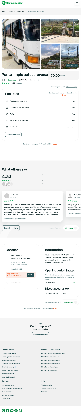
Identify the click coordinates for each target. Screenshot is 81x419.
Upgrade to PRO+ (46, 144)
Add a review (71, 228)
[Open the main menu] (77, 3)
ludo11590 (14, 195)
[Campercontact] (13, 3)
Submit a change (71, 87)
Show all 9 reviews (11, 228)
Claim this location (40, 335)
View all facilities (13, 135)
